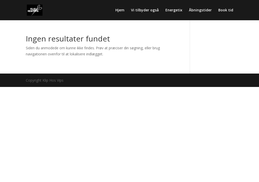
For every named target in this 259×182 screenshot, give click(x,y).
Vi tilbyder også (145, 10)
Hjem (119, 10)
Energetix (173, 10)
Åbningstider (200, 10)
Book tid (225, 10)
